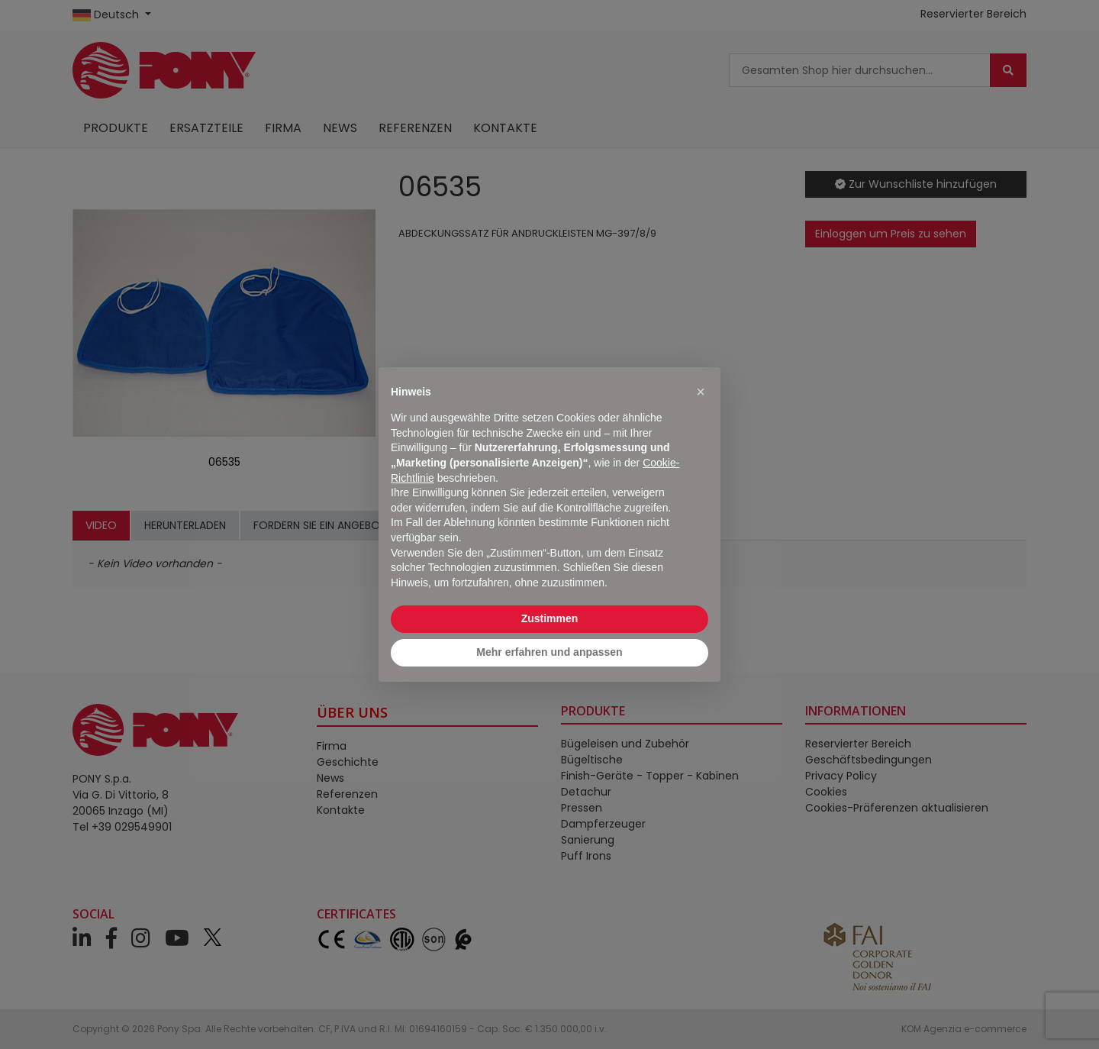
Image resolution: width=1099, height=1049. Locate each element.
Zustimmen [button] (550, 618)
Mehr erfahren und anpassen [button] (549, 652)
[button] (700, 391)
